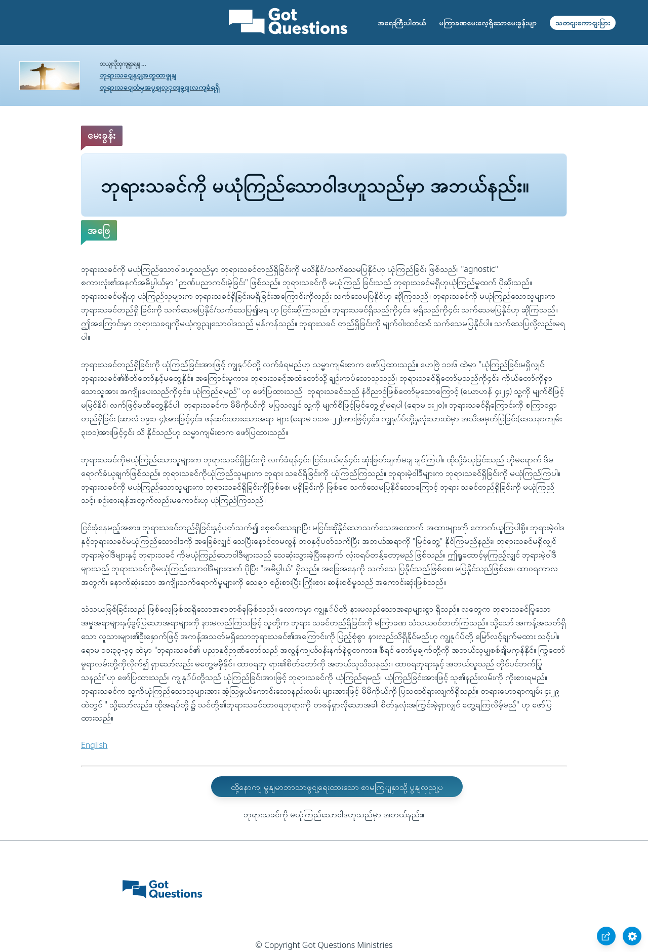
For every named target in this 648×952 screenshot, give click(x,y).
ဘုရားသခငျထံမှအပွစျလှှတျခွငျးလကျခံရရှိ (160, 87)
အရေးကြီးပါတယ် (402, 22)
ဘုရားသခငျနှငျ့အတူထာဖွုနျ (138, 75)
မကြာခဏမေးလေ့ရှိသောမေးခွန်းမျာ (488, 22)
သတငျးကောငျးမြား (582, 22)
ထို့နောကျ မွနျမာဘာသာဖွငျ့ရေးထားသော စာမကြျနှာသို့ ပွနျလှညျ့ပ (337, 786)
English (94, 744)
